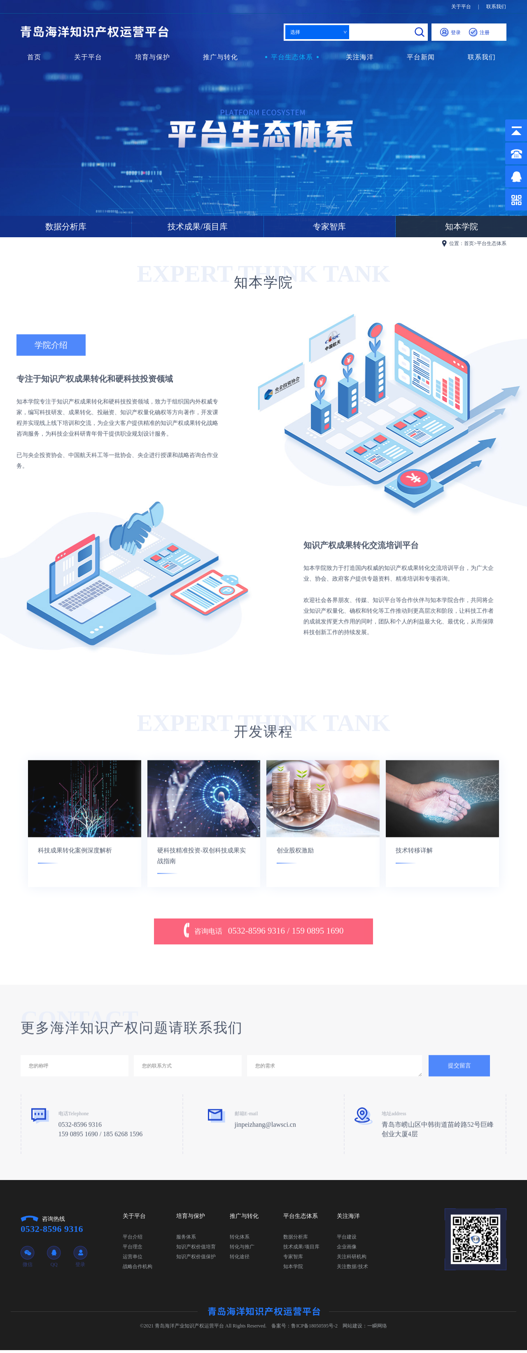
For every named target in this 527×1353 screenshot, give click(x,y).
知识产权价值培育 (196, 1250)
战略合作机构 (137, 1269)
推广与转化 (220, 57)
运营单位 (132, 1259)
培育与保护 (152, 57)
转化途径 (240, 1259)
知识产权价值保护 (196, 1259)
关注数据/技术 (352, 1269)
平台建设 (347, 1240)
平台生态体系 (292, 57)
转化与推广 (242, 1250)
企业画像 (347, 1250)
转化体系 (240, 1240)
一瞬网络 (377, 1329)
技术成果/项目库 (198, 226)
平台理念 (132, 1250)
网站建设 (352, 1329)
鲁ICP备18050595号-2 (314, 1329)
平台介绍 (132, 1240)
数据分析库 (65, 226)
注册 (479, 32)
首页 (34, 57)
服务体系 (186, 1240)
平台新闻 (421, 57)
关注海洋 (360, 57)
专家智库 (329, 226)
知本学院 (293, 1269)
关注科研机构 (351, 1259)
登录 (450, 32)
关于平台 (461, 6)
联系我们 (496, 6)
